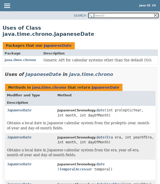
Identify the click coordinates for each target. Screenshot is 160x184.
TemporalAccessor (75, 169)
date (100, 110)
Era (110, 137)
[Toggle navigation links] (7, 6)
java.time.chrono (20, 60)
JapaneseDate (58, 45)
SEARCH (80, 15)
